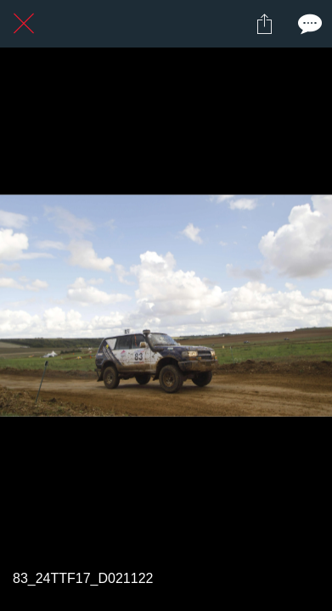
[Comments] (308, 23)
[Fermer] (24, 24)
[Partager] (264, 23)
